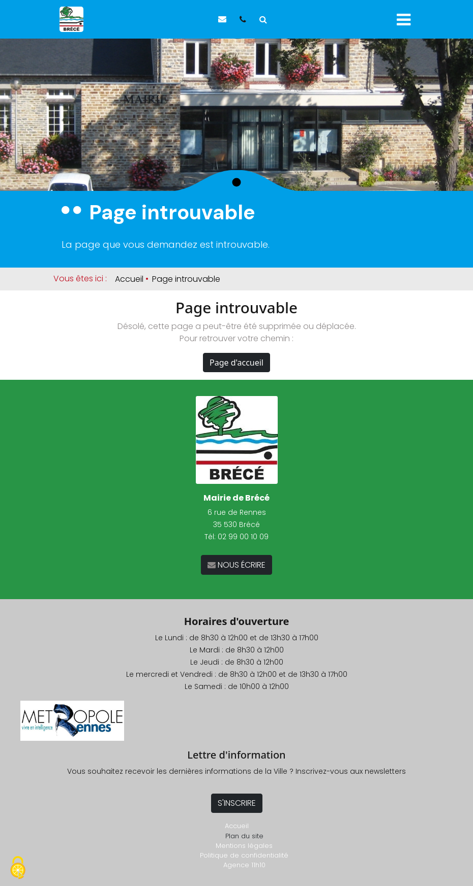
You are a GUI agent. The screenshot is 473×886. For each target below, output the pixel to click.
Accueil (129, 279)
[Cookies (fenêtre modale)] (18, 868)
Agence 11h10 (244, 865)
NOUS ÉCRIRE (240, 565)
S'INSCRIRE (237, 803)
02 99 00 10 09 (243, 537)
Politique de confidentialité (244, 855)
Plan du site (244, 836)
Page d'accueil (236, 362)
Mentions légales (244, 845)
